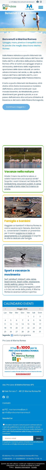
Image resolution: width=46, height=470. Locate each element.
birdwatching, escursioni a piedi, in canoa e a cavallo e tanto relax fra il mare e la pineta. (22, 186)
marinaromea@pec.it (18, 409)
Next (42, 27)
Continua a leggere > (16, 107)
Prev (4, 27)
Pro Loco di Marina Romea (14, 340)
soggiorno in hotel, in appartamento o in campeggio (19, 234)
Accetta (34, 467)
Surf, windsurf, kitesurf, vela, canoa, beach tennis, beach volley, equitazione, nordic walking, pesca (22, 282)
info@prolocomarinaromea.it (22, 2)
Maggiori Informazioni (22, 467)
